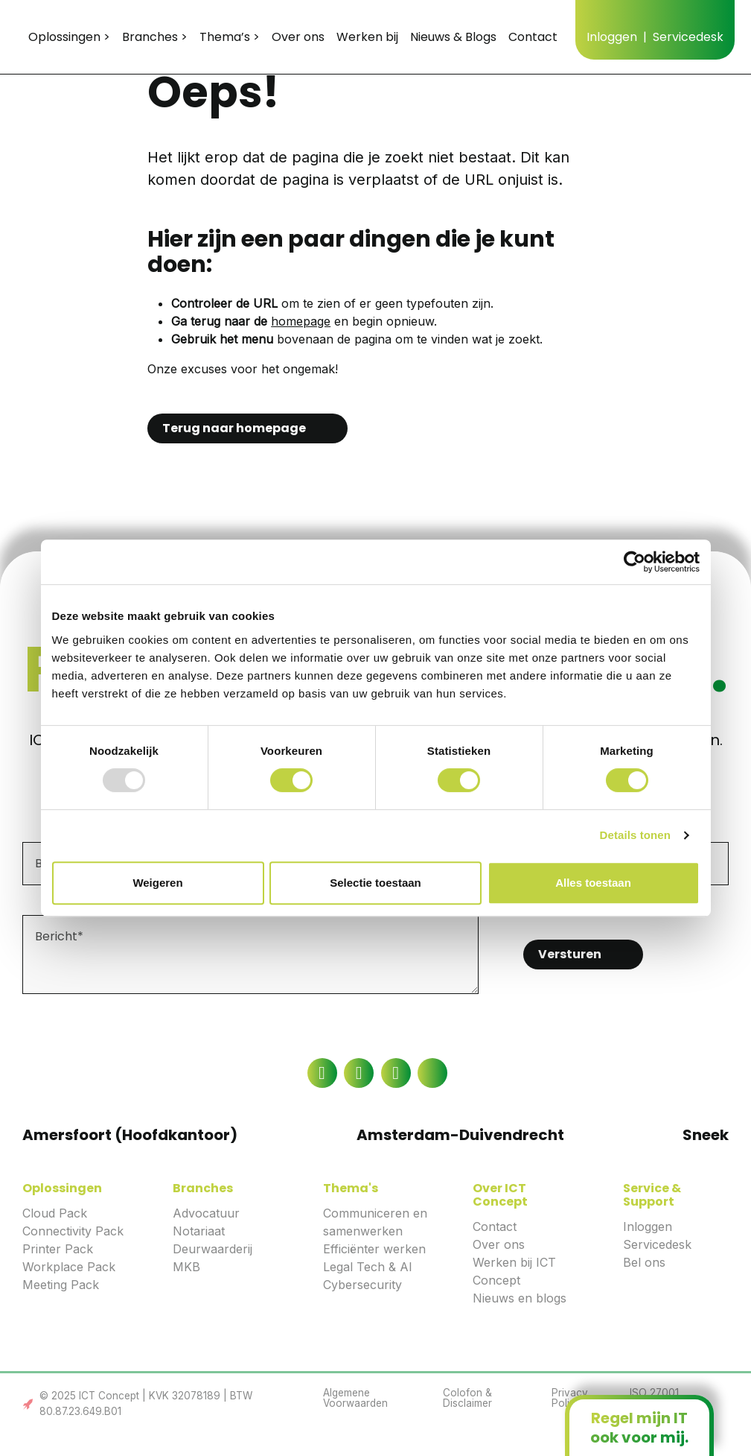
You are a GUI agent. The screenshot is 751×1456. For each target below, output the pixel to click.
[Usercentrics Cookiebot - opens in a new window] (634, 562)
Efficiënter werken (374, 1248)
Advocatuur (206, 1213)
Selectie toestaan (375, 882)
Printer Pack (57, 1248)
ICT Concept (92, 36)
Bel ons (644, 1262)
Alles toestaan (593, 882)
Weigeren (157, 882)
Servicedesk (657, 1244)
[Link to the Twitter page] (432, 1073)
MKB (186, 1266)
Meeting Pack (60, 1284)
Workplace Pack (68, 1266)
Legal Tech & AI (367, 1266)
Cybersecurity (362, 1284)
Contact (495, 1226)
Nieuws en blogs (519, 1298)
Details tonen (635, 835)
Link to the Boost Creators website (27, 1404)
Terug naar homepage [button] (234, 428)
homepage (300, 321)
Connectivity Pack (73, 1231)
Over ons (499, 1244)
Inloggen (647, 1226)
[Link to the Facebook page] (322, 1073)
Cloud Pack (54, 1213)
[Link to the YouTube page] (396, 1073)
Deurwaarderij (212, 1248)
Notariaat (199, 1231)
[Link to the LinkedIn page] (359, 1073)
